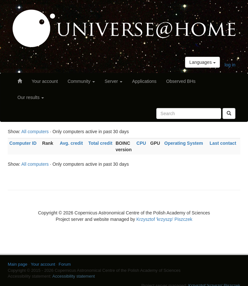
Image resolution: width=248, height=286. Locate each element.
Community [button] (81, 81)
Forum (65, 264)
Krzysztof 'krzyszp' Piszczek (164, 219)
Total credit (100, 143)
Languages (202, 62)
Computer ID (22, 143)
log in (230, 64)
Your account (45, 81)
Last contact (223, 143)
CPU (141, 143)
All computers (35, 131)
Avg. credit (71, 143)
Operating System (183, 143)
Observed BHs (181, 81)
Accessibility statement (73, 276)
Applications (144, 81)
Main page (17, 264)
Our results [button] (30, 97)
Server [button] (113, 81)
